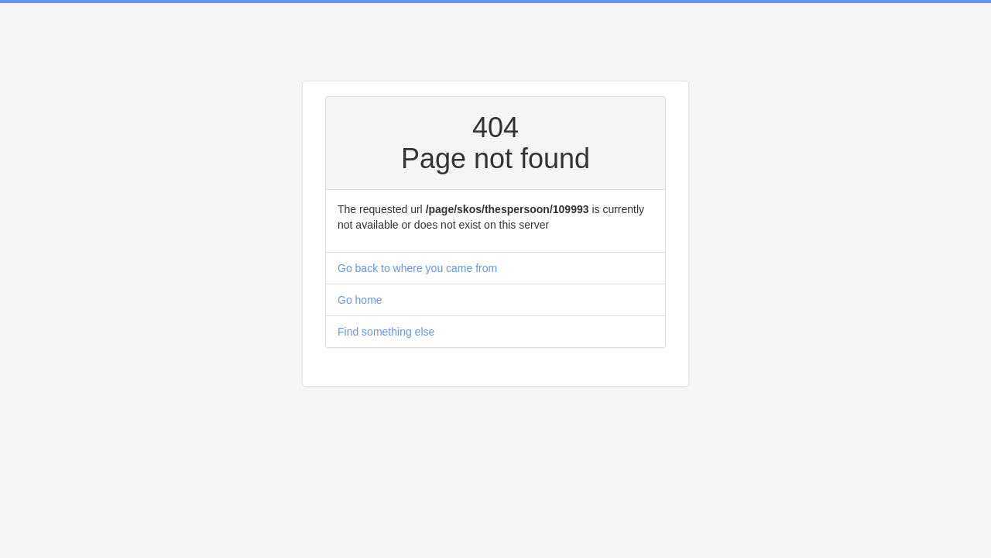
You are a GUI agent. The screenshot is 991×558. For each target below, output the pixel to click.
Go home (360, 300)
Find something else (386, 332)
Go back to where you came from (417, 268)
